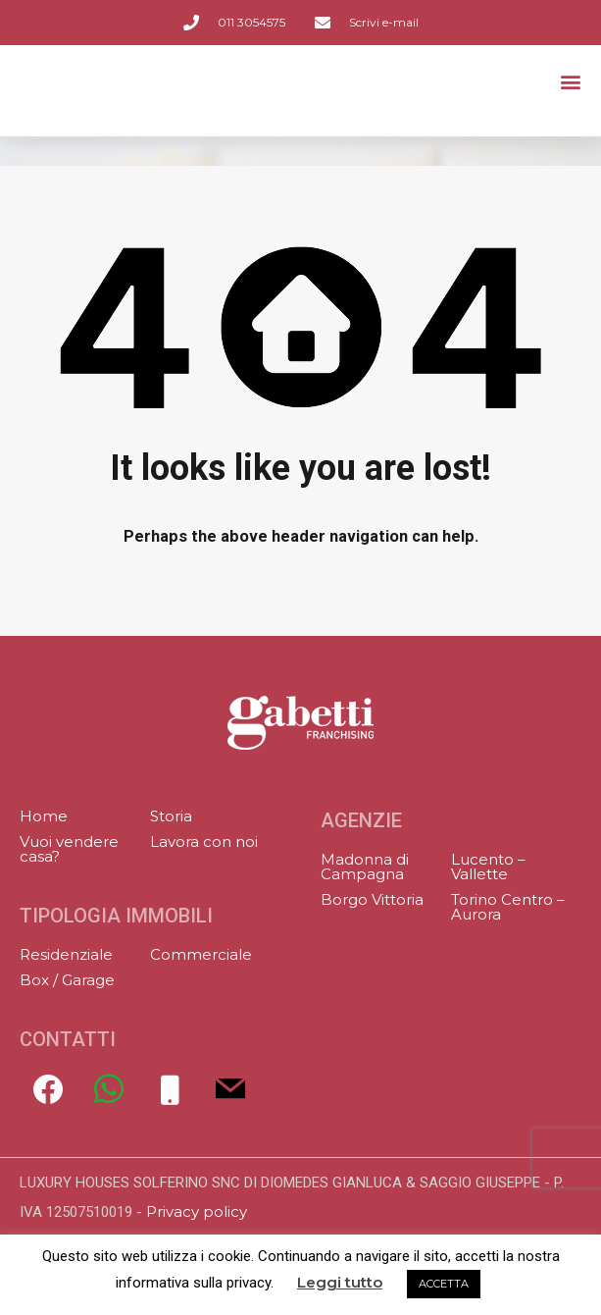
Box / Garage (67, 980)
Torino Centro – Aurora (508, 906)
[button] (570, 87)
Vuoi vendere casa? (69, 849)
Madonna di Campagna (365, 866)
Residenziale (66, 954)
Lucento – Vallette (488, 866)
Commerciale (201, 954)
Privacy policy (196, 1211)
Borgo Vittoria (372, 899)
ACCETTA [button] (444, 1283)
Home (44, 816)
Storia (171, 816)
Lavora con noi (204, 841)
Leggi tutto (339, 1282)
